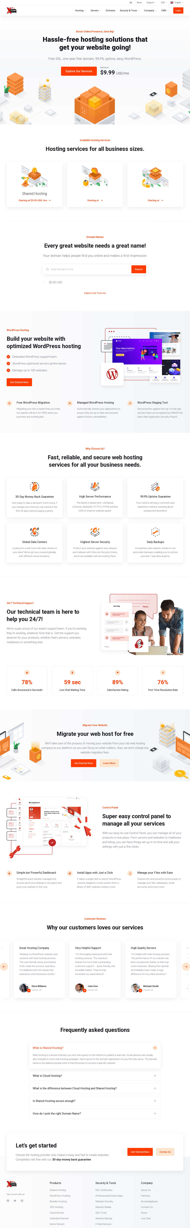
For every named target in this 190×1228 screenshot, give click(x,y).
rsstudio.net (36, 990)
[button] (186, 967)
